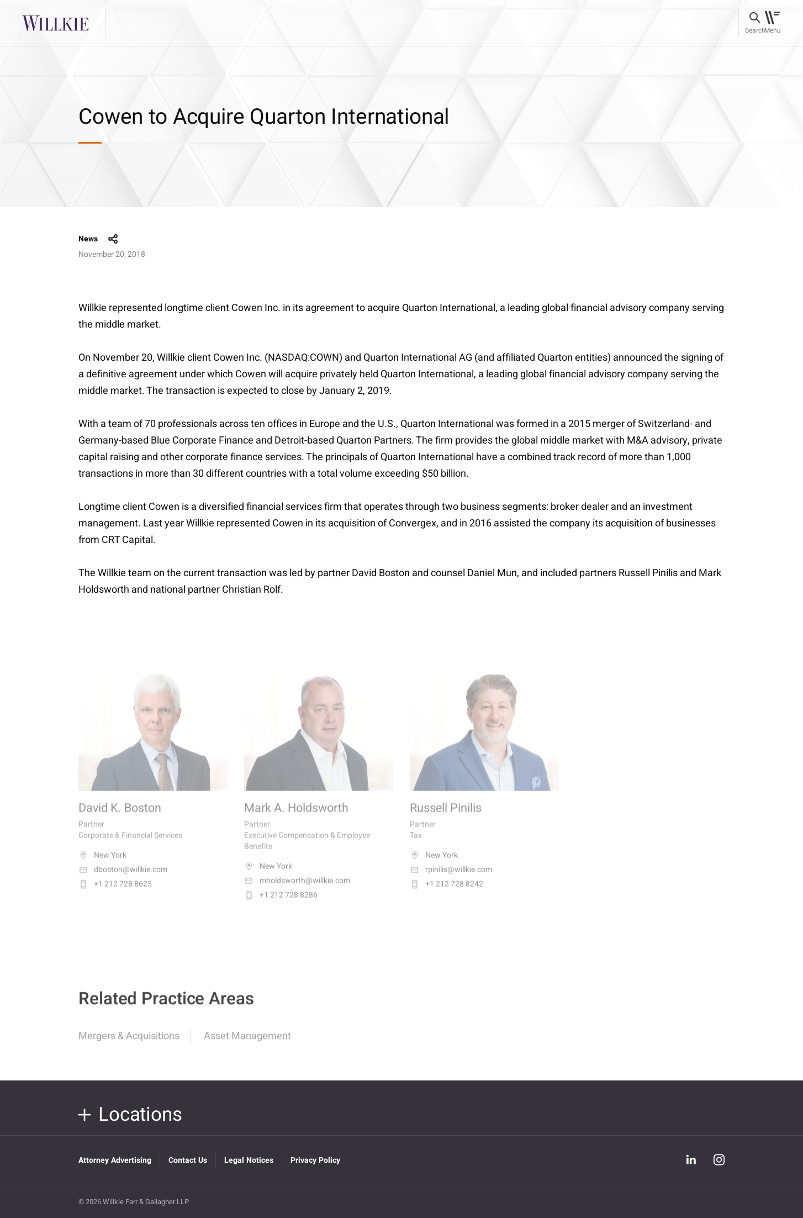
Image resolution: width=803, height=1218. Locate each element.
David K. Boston (119, 818)
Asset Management (247, 1043)
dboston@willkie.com (122, 879)
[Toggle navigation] (772, 23)
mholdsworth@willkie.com (297, 891)
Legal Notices (248, 1160)
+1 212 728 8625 (115, 894)
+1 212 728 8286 (281, 905)
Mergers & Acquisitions (128, 1043)
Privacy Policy (315, 1160)
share (113, 239)
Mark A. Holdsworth (296, 818)
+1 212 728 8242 (446, 894)
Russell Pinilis (446, 818)
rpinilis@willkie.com (451, 879)
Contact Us (187, 1160)
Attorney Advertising (114, 1160)
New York (102, 865)
